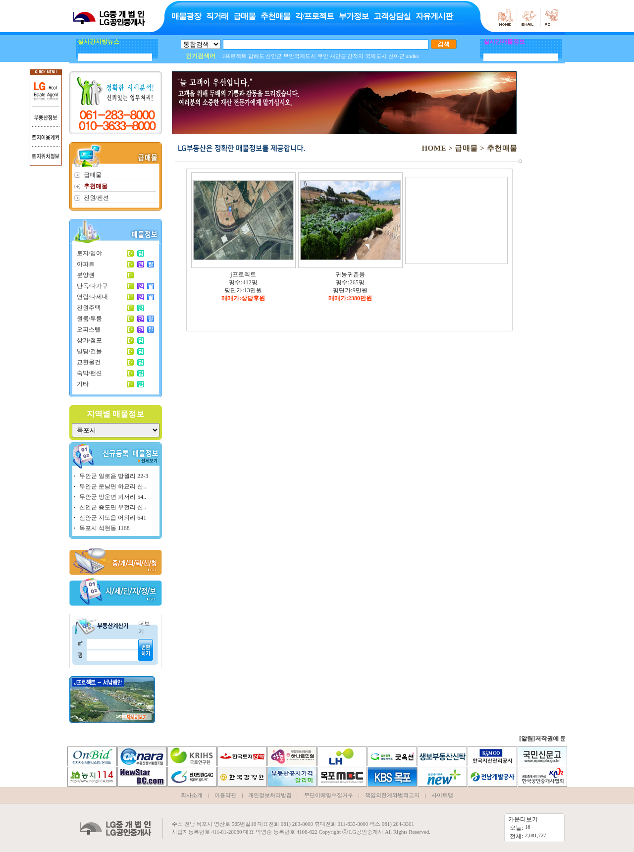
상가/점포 (89, 340)
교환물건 (89, 362)
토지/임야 (89, 253)
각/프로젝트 (314, 16)
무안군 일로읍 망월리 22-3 (113, 476)
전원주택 (89, 307)
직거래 (217, 16)
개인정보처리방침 (270, 795)
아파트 (86, 264)
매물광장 (186, 16)
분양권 (86, 274)
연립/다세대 (92, 296)
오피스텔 (89, 329)
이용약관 (225, 795)
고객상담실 (392, 16)
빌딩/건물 (89, 351)
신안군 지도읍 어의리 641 (112, 517)
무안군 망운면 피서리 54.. (112, 496)
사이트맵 (442, 795)
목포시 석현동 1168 (104, 528)
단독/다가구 (92, 285)
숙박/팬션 (89, 373)
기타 (83, 383)
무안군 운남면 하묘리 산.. (112, 486)
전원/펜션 (96, 197)
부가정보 (354, 16)
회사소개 (192, 795)
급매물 (244, 16)
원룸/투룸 (89, 318)
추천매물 (275, 16)
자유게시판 (434, 16)
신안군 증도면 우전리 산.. (112, 507)
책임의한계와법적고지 (392, 795)
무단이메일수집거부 (328, 795)
